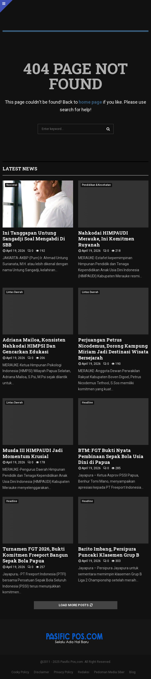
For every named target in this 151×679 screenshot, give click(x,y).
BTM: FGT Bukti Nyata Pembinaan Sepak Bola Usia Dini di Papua (110, 456)
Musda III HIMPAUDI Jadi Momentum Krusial (33, 453)
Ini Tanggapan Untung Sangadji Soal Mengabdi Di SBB (34, 239)
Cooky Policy (20, 672)
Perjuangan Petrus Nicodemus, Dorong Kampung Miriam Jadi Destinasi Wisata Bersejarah (113, 348)
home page (90, 102)
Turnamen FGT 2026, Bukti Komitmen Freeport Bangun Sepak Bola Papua (35, 555)
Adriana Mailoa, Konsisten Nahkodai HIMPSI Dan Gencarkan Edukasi (34, 346)
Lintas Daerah (14, 292)
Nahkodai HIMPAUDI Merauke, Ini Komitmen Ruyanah (106, 239)
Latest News (20, 169)
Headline (87, 402)
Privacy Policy (63, 672)
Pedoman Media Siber (109, 672)
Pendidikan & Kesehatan (96, 185)
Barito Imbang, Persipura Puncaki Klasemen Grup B (108, 552)
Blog (132, 672)
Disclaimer (41, 672)
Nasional (11, 185)
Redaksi (83, 672)
